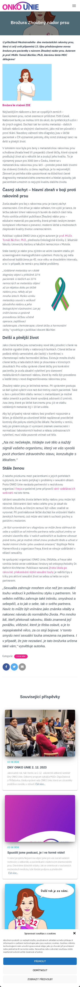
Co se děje (21, 656)
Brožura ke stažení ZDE (16, 105)
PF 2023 (12, 941)
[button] (75, 948)
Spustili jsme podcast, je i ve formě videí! (36, 852)
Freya (18, 488)
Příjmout (40, 975)
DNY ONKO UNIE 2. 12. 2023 (27, 767)
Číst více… (40, 784)
